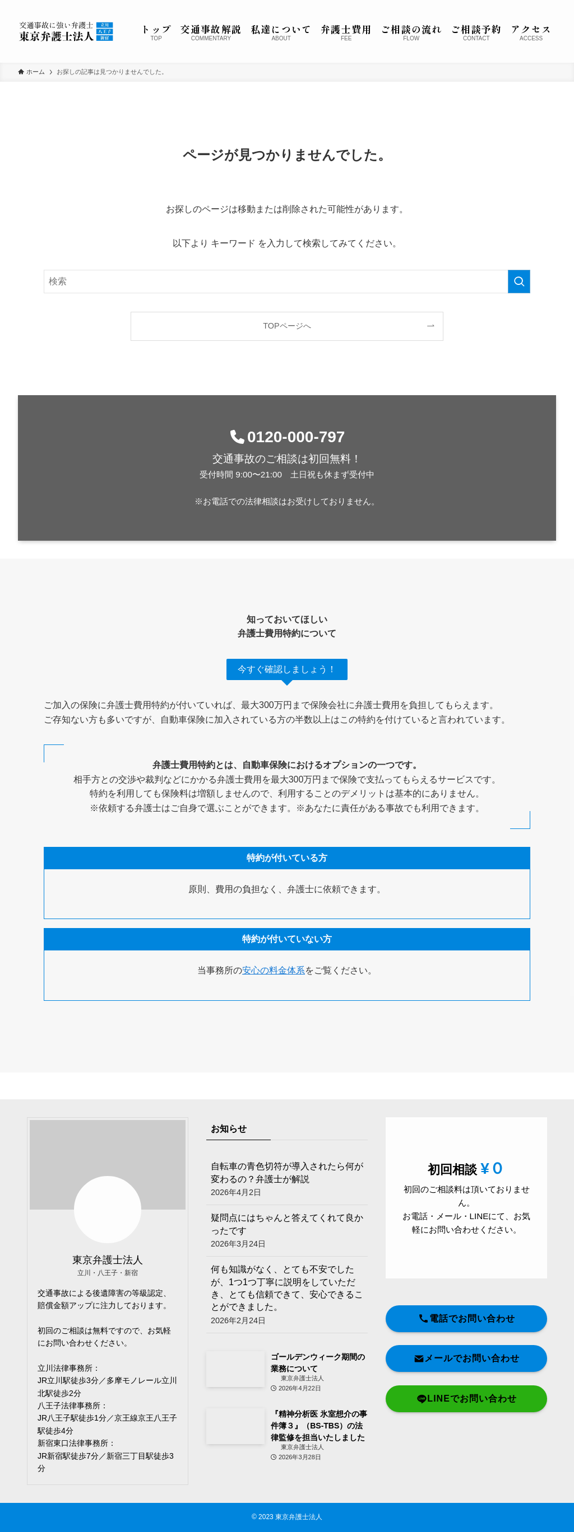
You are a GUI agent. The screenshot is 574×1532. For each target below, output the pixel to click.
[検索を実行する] (519, 281)
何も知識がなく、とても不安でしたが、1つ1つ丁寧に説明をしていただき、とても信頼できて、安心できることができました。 (287, 1295)
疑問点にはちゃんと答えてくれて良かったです (287, 1231)
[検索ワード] (287, 281)
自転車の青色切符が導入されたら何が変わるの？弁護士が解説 (287, 1179)
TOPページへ (287, 325)
